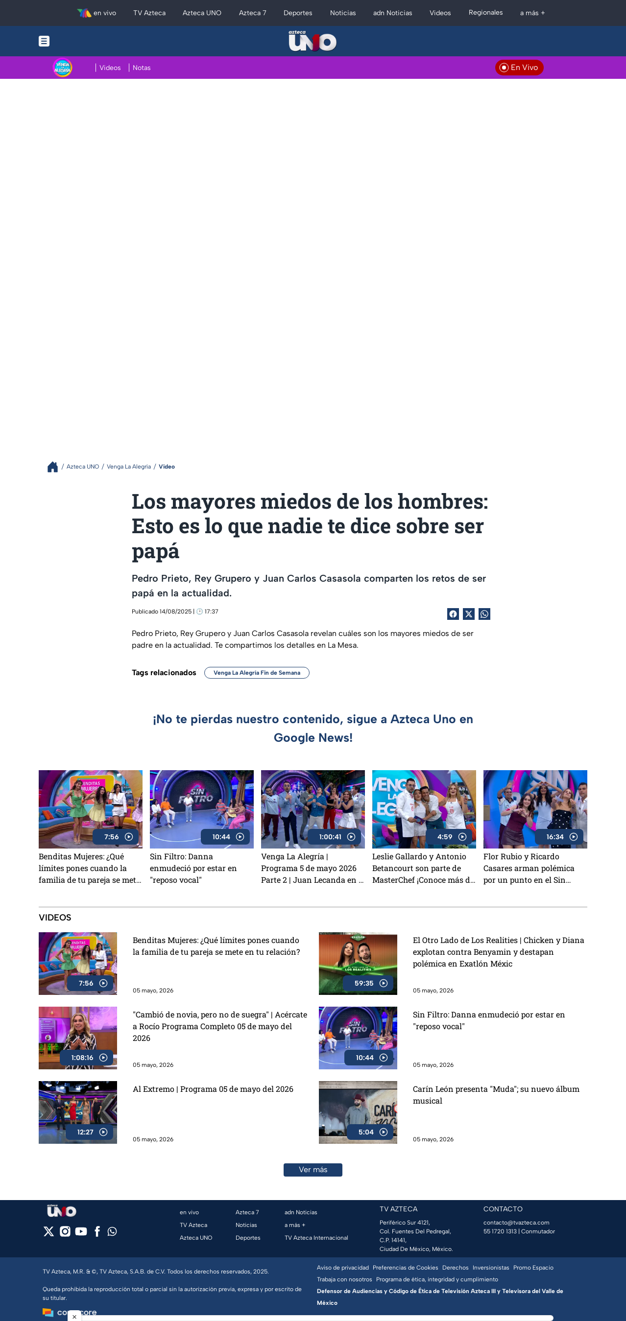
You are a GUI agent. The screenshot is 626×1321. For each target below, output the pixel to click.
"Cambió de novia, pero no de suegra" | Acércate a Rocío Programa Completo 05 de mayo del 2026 (220, 1026)
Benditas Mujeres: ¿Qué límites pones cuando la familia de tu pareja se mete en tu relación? (89, 868)
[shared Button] (484, 614)
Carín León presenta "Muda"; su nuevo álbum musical (496, 1095)
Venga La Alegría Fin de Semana (257, 672)
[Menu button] (78, 41)
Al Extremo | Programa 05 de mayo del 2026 (213, 1089)
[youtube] (81, 1234)
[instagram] (65, 1234)
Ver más (313, 1169)
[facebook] (97, 1234)
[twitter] (49, 1234)
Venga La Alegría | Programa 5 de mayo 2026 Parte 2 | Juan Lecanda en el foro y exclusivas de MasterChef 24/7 (313, 868)
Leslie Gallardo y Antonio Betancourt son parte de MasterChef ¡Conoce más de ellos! (423, 868)
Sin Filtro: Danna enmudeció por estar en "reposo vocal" (193, 868)
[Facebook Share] (453, 614)
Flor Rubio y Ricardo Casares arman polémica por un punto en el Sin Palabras (529, 868)
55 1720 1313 (500, 1231)
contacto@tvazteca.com (516, 1222)
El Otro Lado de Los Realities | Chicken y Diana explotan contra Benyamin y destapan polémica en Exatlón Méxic (498, 951)
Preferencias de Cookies (405, 1267)
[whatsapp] (112, 1233)
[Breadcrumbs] (57, 467)
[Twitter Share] (469, 614)
